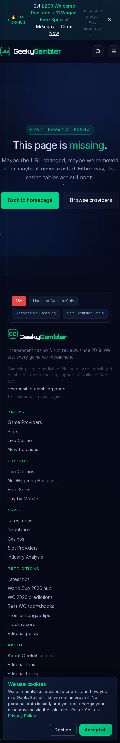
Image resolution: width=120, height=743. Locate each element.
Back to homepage (30, 200)
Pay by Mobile (23, 498)
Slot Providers (23, 548)
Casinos (16, 539)
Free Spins (19, 489)
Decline (62, 729)
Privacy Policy (22, 715)
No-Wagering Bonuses (32, 480)
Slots (13, 431)
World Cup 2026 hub (30, 588)
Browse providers (91, 200)
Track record (22, 624)
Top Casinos (21, 471)
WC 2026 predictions (30, 597)
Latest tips (19, 579)
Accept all (96, 729)
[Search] (98, 51)
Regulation (19, 529)
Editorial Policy (23, 673)
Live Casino (20, 440)
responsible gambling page (37, 388)
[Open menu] (114, 51)
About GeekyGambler (31, 655)
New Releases (23, 449)
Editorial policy (23, 633)
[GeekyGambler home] (30, 51)
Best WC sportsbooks (31, 606)
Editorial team (22, 664)
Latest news (21, 520)
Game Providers (25, 422)
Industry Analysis (25, 557)
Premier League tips (29, 615)
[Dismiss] (109, 20)
